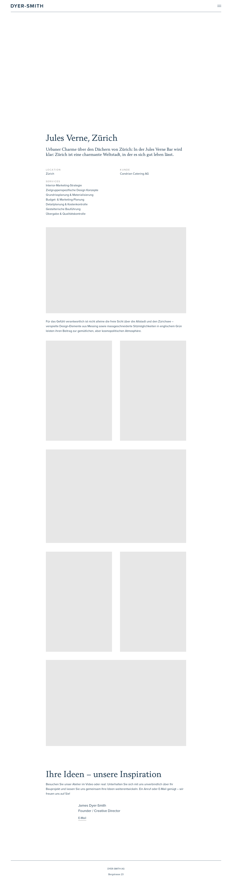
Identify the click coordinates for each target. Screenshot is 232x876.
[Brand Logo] (27, 6)
